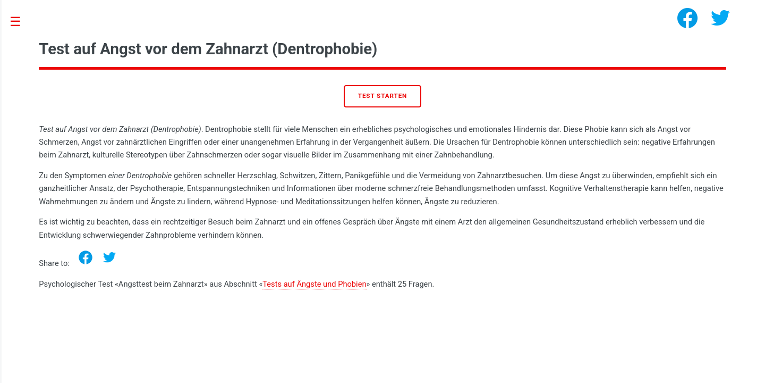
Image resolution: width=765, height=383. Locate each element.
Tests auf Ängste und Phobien (314, 284)
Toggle (21, 22)
